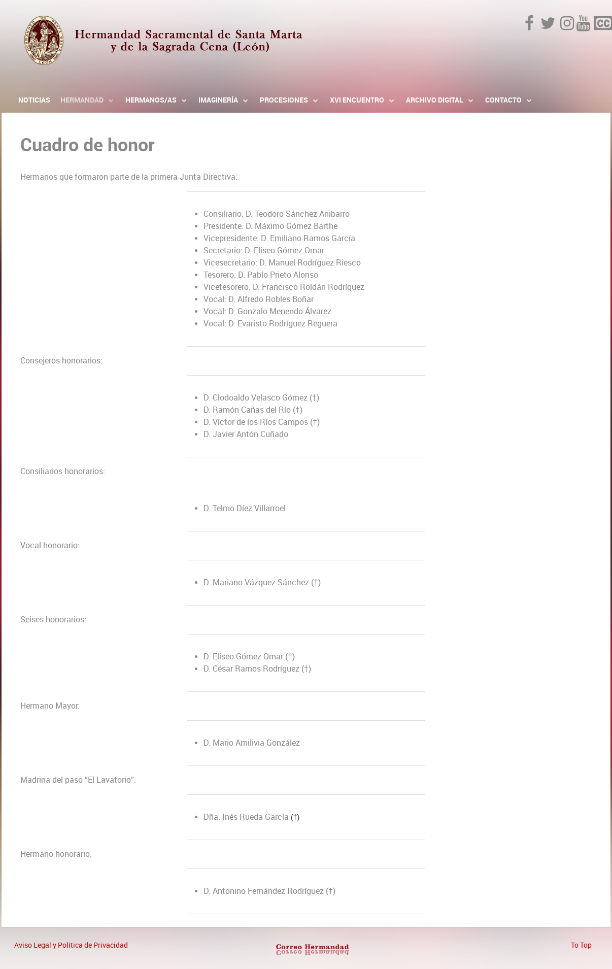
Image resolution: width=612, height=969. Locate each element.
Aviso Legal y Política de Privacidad (71, 945)
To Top (581, 945)
